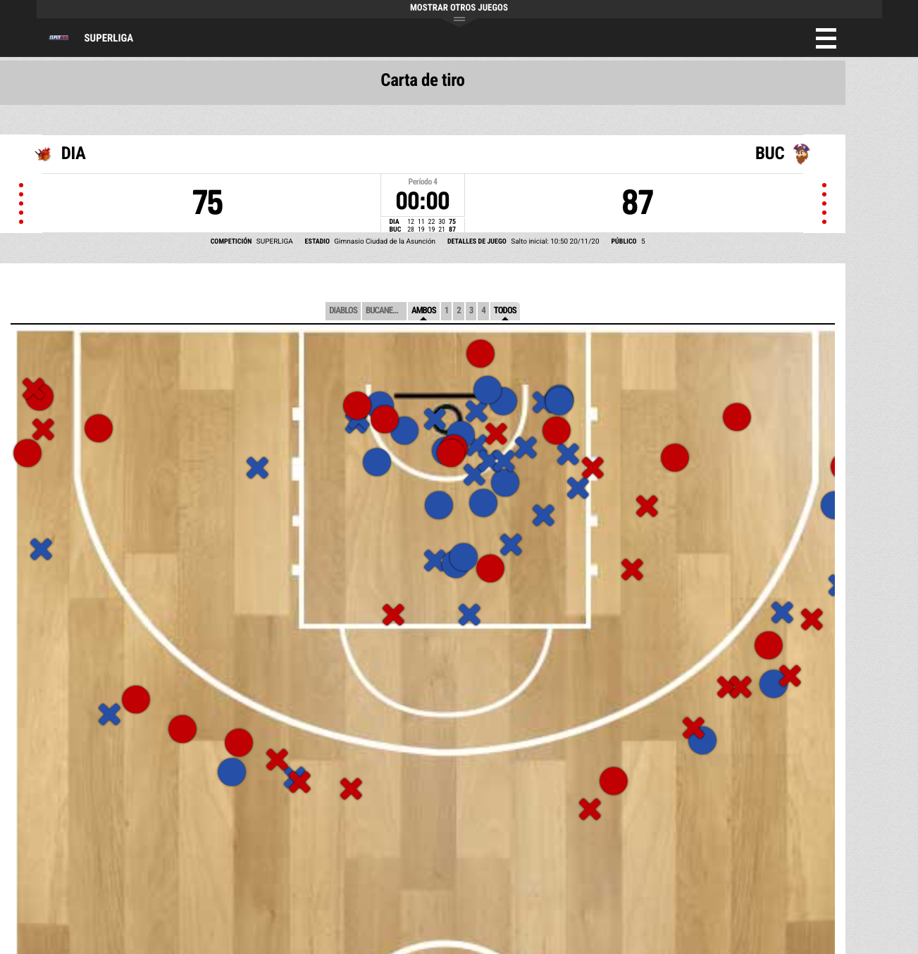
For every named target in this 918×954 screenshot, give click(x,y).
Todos (505, 311)
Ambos (423, 311)
